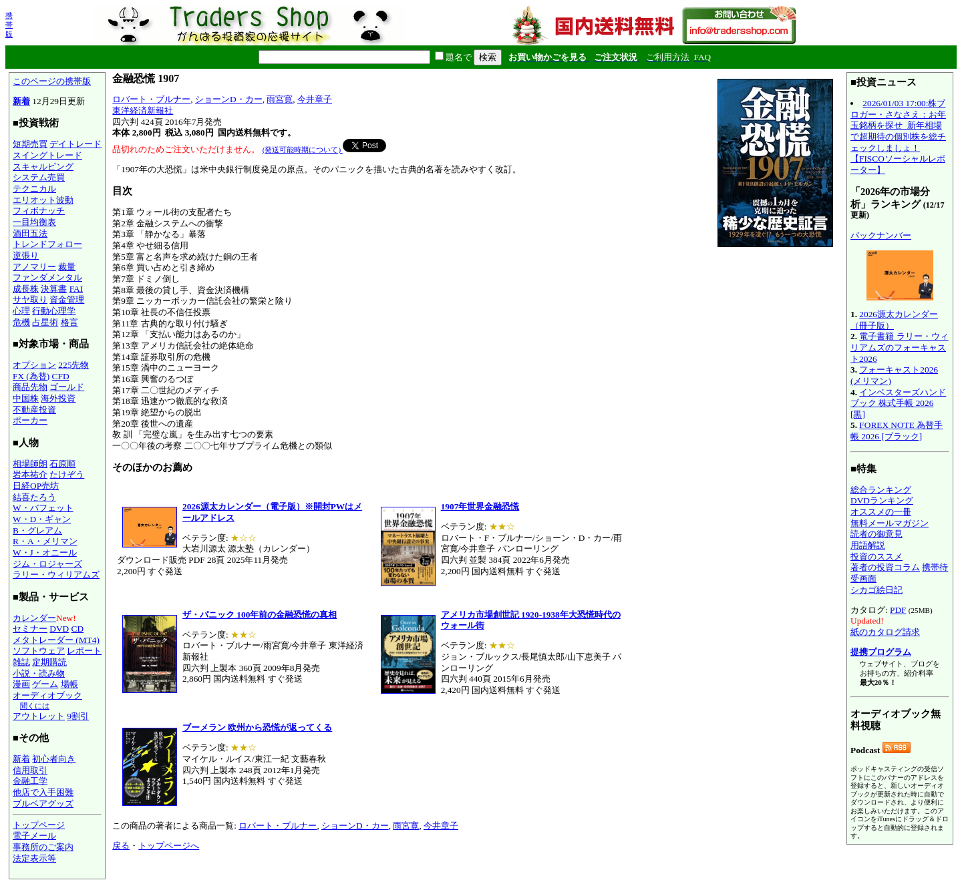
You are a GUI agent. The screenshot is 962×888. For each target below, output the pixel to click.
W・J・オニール (45, 552)
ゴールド (66, 387)
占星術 (45, 322)
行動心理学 (53, 311)
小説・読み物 (39, 673)
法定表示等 (34, 858)
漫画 (21, 684)
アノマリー (34, 267)
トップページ (39, 825)
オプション (34, 365)
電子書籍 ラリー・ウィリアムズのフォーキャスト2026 (899, 347)
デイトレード (75, 144)
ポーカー (30, 420)
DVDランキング (881, 500)
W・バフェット (43, 508)
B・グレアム (37, 530)
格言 (69, 322)
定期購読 (49, 662)
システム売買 (39, 177)
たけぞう (66, 474)
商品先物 (30, 387)
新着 (21, 101)
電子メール (34, 836)
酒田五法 (30, 233)
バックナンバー (880, 235)
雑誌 (21, 662)
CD (77, 629)
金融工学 (30, 781)
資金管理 (66, 299)
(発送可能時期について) (303, 150)
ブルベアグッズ (43, 804)
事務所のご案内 (43, 847)
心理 (21, 311)
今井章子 (314, 99)
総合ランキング (880, 490)
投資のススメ (876, 556)
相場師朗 (30, 464)
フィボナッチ (39, 211)
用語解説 (867, 545)
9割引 (78, 716)
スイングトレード (47, 155)
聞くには (34, 706)
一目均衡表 (34, 222)
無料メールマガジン (889, 523)
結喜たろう (34, 497)
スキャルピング (43, 167)
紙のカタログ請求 (885, 632)
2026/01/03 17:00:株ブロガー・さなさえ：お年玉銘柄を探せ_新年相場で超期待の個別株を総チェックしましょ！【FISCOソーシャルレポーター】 (898, 136)
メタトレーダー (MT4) (56, 640)
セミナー (30, 629)
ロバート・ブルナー (151, 99)
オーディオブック (47, 695)
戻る (121, 846)
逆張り (26, 255)
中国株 (26, 398)
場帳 (69, 684)
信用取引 (30, 770)
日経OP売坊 (36, 486)
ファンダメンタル (47, 277)
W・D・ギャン (42, 519)
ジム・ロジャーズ (47, 564)
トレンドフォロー (47, 244)
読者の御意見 (876, 534)
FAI (76, 289)
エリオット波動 (43, 200)
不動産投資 (34, 410)
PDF (898, 610)
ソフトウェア (39, 651)
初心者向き (53, 759)
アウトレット (39, 716)
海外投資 (58, 398)
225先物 (73, 365)
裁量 (66, 267)
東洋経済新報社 (142, 110)
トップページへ (168, 846)
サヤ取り (30, 299)
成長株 (26, 289)
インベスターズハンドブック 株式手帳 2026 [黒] (898, 403)
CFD (60, 376)
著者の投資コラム (885, 567)
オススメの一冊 (880, 512)
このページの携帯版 (52, 81)
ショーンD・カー (229, 99)
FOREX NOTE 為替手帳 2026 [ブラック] (896, 430)
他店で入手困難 (43, 792)
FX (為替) (31, 376)
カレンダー (34, 618)
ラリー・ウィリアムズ (56, 575)
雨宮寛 (280, 99)
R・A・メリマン (45, 541)
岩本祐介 (30, 474)
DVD (59, 629)
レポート (84, 651)
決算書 (54, 289)
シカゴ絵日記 (876, 590)
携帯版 (9, 24)
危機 (21, 322)
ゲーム (45, 684)
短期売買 (30, 144)
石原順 (62, 464)
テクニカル (34, 189)
